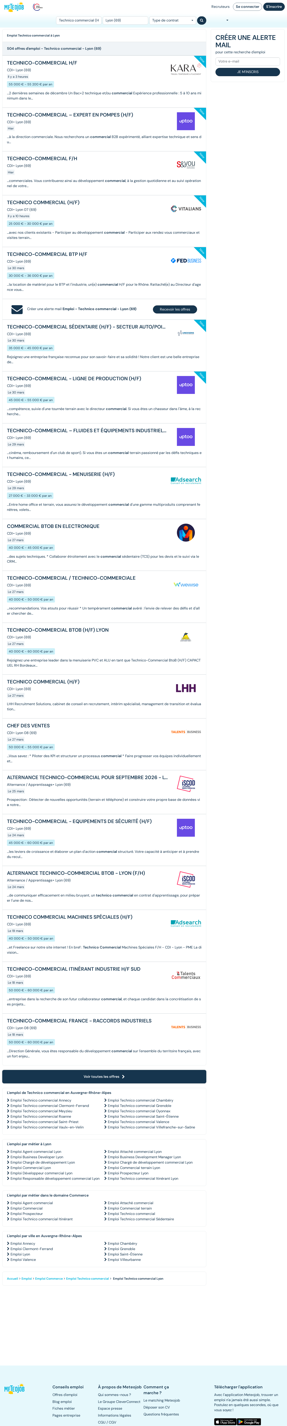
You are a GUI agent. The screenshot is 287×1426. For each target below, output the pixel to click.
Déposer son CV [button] (157, 1407)
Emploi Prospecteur (27, 1213)
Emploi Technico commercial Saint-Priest (44, 1121)
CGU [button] (102, 1422)
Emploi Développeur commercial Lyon (41, 1173)
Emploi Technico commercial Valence (138, 1121)
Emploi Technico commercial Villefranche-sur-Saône (151, 1127)
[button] (14, 1388)
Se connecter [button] (247, 6)
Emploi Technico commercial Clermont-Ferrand (50, 1105)
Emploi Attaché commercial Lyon (135, 1151)
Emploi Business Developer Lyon (37, 1157)
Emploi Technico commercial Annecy (41, 1100)
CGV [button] (112, 1422)
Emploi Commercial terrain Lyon (134, 1167)
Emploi (27, 1279)
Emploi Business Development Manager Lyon (144, 1157)
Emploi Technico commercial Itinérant (42, 1219)
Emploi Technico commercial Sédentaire (141, 1219)
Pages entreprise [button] (66, 1415)
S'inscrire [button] (274, 6)
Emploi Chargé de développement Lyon (43, 1162)
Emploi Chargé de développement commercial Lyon (150, 1162)
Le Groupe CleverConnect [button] (119, 1401)
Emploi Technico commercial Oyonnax (139, 1111)
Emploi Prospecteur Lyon (128, 1173)
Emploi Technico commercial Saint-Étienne (143, 1116)
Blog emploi (62, 1401)
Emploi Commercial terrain (130, 1208)
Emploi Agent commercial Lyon (36, 1151)
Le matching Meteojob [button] (162, 1400)
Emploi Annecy (23, 1243)
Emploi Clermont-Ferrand (32, 1249)
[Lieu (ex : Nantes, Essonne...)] (125, 20)
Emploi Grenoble (121, 1249)
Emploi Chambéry (122, 1243)
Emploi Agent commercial (32, 1203)
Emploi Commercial (27, 1208)
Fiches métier (63, 1408)
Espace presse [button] (110, 1408)
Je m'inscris (248, 71)
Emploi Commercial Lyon (31, 1167)
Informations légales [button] (114, 1415)
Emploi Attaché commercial (130, 1203)
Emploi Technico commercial (131, 1213)
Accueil (12, 1279)
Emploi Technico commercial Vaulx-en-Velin (47, 1127)
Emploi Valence (23, 1259)
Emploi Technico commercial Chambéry (140, 1100)
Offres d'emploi (64, 1394)
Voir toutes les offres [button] (104, 1076)
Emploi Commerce (49, 1279)
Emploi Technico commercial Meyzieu (41, 1111)
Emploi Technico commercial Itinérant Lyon (143, 1178)
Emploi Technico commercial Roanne (41, 1116)
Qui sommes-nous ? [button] (114, 1394)
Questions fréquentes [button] (161, 1414)
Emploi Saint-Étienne (125, 1254)
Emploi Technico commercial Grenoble (139, 1105)
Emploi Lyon (20, 1254)
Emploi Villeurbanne (124, 1259)
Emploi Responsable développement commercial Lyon (55, 1178)
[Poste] (79, 20)
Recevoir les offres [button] (175, 309)
